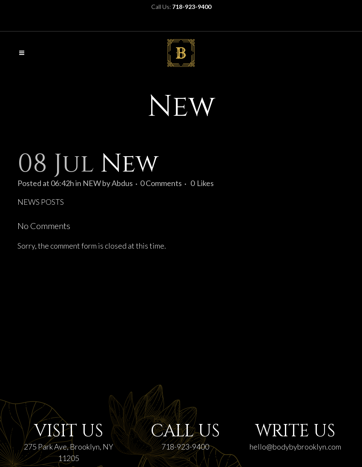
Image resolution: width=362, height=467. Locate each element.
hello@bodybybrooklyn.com (295, 446)
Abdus (122, 183)
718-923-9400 (185, 446)
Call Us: (181, 6)
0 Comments (161, 183)
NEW (92, 183)
